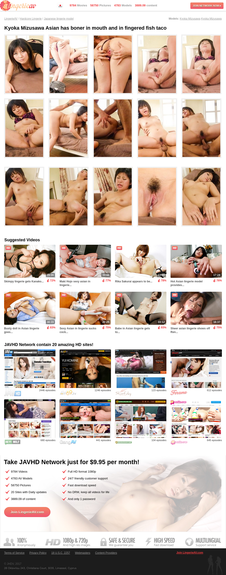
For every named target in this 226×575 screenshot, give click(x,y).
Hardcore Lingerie (31, 18)
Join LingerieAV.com (27, 512)
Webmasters (82, 552)
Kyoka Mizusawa (190, 18)
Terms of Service (14, 552)
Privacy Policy (38, 552)
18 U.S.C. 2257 (60, 552)
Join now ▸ (207, 5)
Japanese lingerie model (59, 18)
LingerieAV (11, 18)
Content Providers (106, 552)
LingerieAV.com (18, 5)
